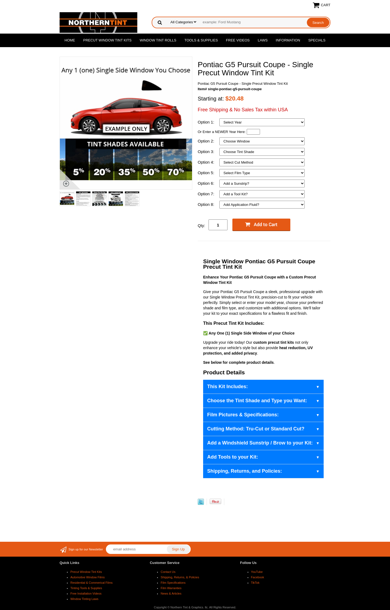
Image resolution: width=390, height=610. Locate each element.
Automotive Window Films (87, 577)
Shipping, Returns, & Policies (180, 577)
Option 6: (206, 183)
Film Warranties (171, 588)
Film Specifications (173, 582)
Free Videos (237, 40)
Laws (263, 40)
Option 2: (206, 141)
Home (69, 40)
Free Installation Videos (86, 593)
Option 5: (206, 172)
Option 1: (206, 122)
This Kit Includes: (227, 386)
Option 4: (206, 162)
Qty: (201, 225)
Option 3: (206, 151)
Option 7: (206, 194)
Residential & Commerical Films (91, 582)
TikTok (255, 582)
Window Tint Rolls (158, 40)
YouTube (257, 571)
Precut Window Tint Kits (107, 40)
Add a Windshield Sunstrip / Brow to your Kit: (260, 443)
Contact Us (168, 571)
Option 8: (206, 204)
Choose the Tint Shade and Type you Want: (257, 400)
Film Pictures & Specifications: (243, 414)
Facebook (257, 577)
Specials (317, 40)
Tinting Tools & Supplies (86, 588)
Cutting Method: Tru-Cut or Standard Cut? (255, 428)
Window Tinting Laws (84, 599)
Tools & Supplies (201, 40)
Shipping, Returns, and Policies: (244, 471)
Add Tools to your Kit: (232, 457)
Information (288, 40)
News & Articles (171, 593)
